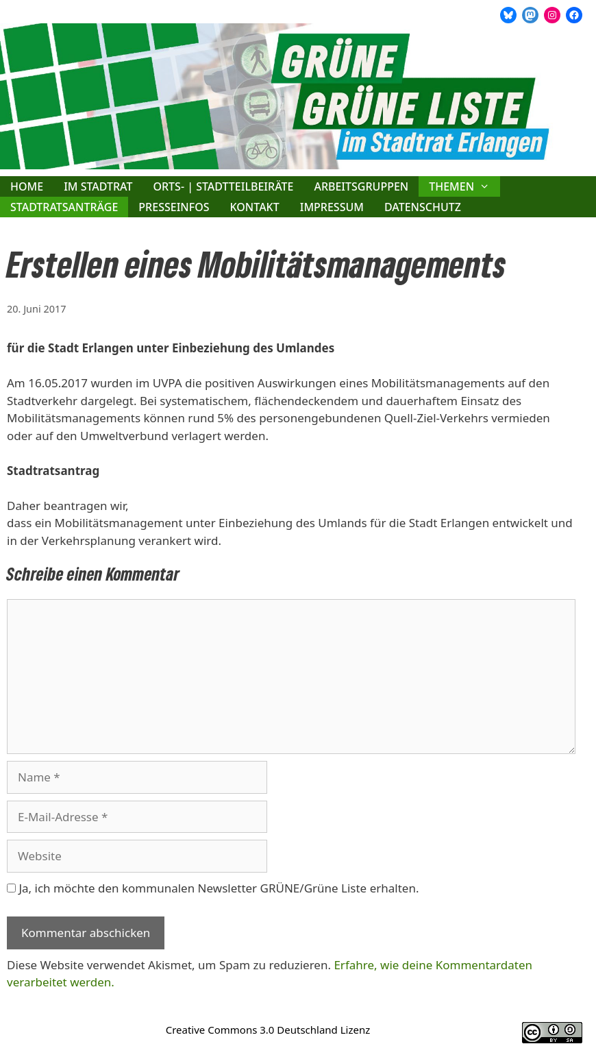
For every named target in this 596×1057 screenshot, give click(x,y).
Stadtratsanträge (64, 207)
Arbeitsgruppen (361, 186)
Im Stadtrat (98, 186)
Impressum (332, 207)
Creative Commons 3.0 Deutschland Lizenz (268, 1029)
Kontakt (255, 207)
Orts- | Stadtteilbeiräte (223, 186)
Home (26, 186)
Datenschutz (422, 207)
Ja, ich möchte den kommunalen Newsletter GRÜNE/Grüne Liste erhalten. (213, 888)
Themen (464, 186)
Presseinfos (173, 207)
